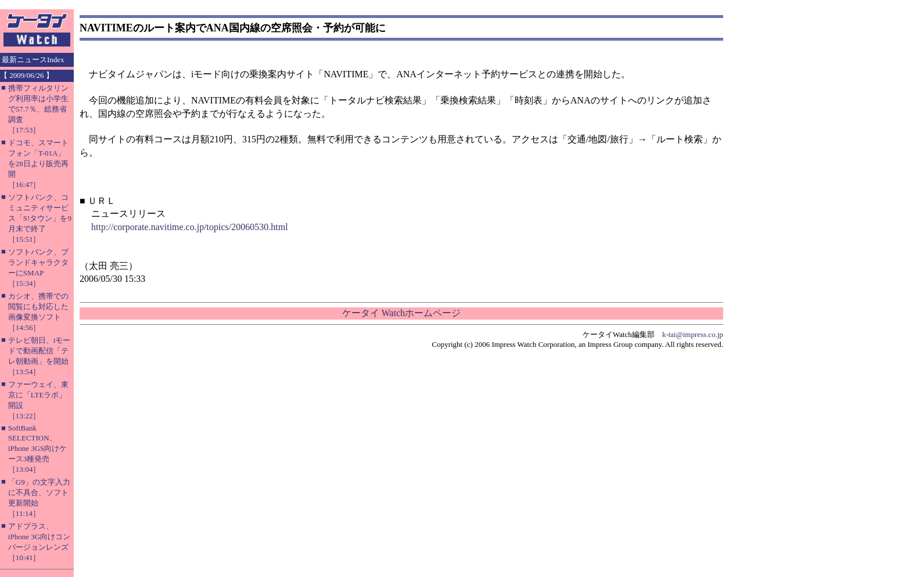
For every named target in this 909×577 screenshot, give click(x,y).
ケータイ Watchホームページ (401, 313)
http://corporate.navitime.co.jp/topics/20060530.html (189, 227)
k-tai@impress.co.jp (692, 334)
